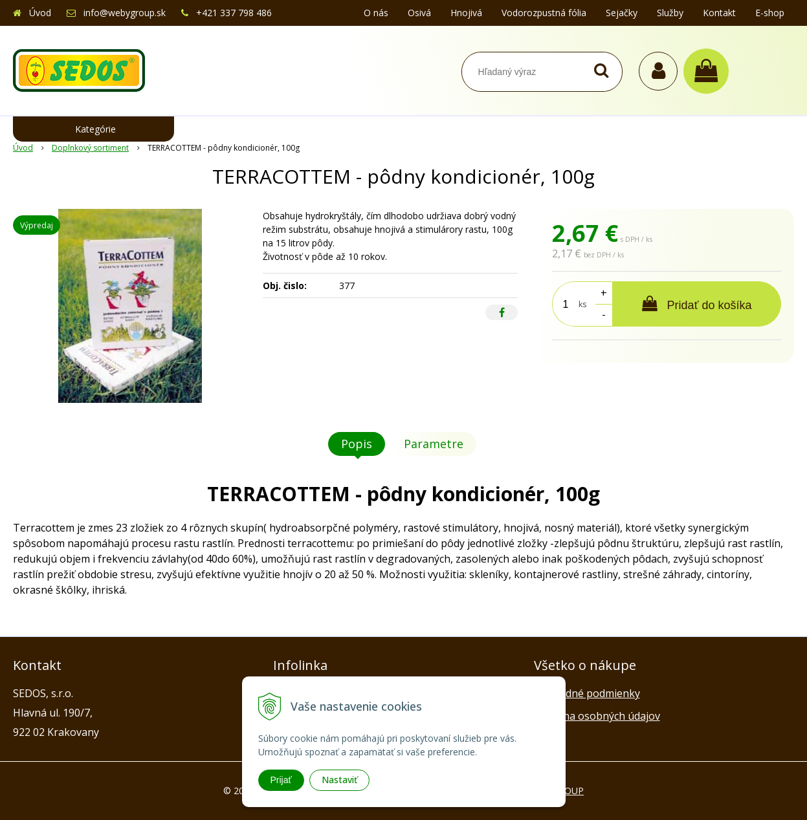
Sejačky (621, 12)
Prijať (281, 780)
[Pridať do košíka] (696, 304)
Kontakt (719, 12)
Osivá (419, 12)
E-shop (769, 12)
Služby (670, 12)
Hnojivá (466, 12)
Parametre (433, 443)
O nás (376, 12)
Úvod (40, 12)
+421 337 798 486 (234, 12)
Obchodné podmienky (587, 693)
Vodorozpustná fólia (544, 12)
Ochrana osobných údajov (597, 716)
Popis (356, 443)
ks (582, 304)
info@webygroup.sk (124, 12)
